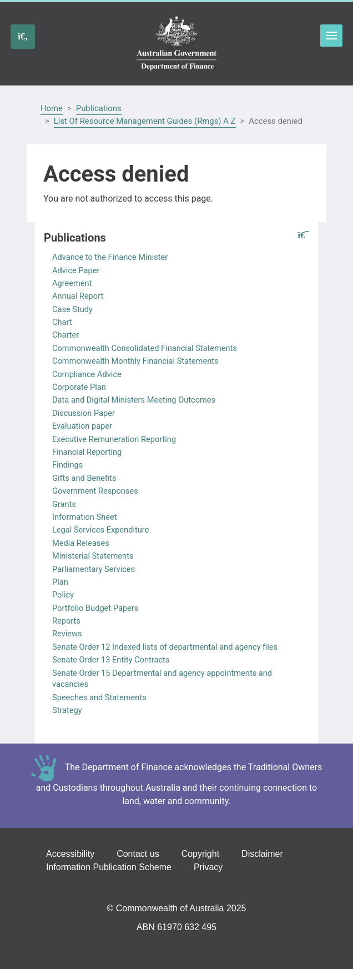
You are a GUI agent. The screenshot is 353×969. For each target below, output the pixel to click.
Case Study (72, 309)
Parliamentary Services (93, 569)
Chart (62, 322)
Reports (66, 621)
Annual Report (77, 296)
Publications (99, 108)
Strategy (67, 710)
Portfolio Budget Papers (95, 608)
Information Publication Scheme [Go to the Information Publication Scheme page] (109, 867)
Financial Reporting (87, 452)
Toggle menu (331, 35)
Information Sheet (84, 517)
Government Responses (95, 491)
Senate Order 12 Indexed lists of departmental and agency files (165, 647)
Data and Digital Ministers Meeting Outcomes (133, 400)
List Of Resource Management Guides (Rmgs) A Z (145, 121)
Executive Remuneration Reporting (114, 439)
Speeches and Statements (99, 697)
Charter (65, 335)
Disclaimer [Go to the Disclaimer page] (262, 853)
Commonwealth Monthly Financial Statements (135, 361)
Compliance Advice (87, 374)
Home (52, 108)
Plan (60, 582)
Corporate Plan (79, 387)
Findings (67, 465)
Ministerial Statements (93, 556)
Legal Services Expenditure (100, 530)
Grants (64, 504)
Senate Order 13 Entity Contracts (110, 660)
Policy (63, 595)
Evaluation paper (82, 426)
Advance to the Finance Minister (110, 257)
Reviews (67, 634)
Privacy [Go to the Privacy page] (208, 867)
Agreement (72, 283)
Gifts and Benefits (84, 478)
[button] (303, 235)
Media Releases (80, 543)
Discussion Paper (83, 413)
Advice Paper (75, 270)
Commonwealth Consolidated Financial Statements (144, 348)
